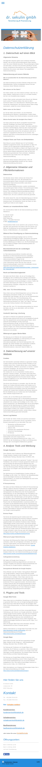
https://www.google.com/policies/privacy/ (14, 633)
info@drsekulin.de (13, 221)
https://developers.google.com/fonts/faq (14, 630)
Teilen (6, 754)
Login (38, 761)
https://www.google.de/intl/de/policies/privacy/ (16, 670)
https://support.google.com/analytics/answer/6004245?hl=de (20, 553)
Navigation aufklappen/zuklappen (21, 3)
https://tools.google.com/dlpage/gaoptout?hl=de (16, 533)
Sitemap (15, 762)
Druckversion (7, 762)
